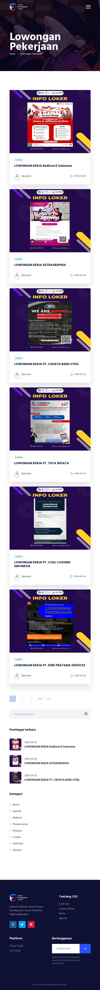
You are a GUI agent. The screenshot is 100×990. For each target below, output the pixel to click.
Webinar (17, 818)
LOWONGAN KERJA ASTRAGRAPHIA (40, 265)
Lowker (18, 160)
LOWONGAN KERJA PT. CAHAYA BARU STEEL (46, 364)
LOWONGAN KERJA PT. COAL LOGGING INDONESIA (42, 564)
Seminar (17, 850)
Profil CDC (64, 904)
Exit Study (15, 951)
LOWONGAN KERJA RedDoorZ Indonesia (43, 165)
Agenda (17, 811)
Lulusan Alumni (66, 909)
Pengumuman (20, 824)
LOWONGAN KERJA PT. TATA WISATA (41, 463)
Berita (16, 805)
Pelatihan (18, 844)
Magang (17, 831)
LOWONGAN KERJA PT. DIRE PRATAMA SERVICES (49, 665)
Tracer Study (16, 946)
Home (12, 54)
